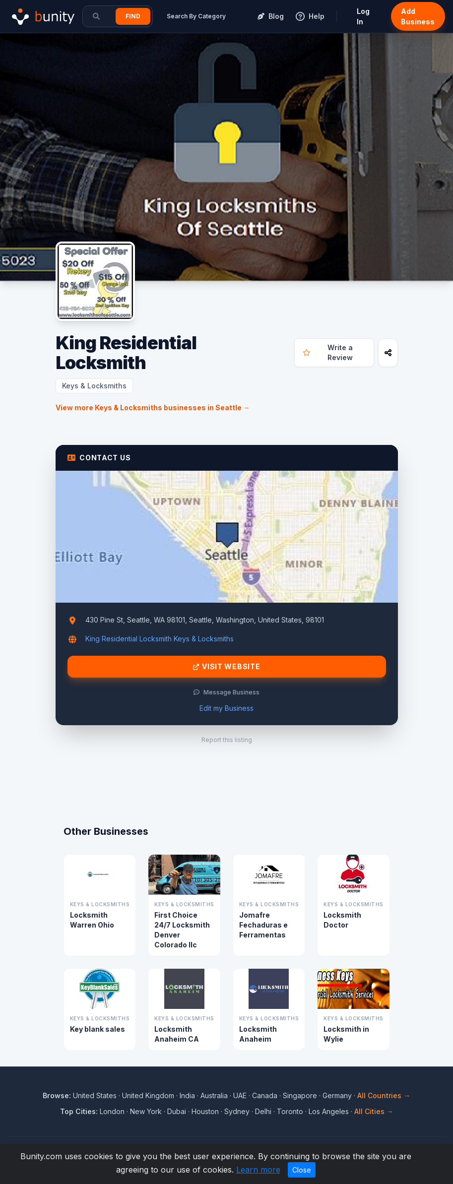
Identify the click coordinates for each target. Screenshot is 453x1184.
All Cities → (373, 1111)
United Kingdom (148, 1095)
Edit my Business (226, 708)
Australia (214, 1095)
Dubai (176, 1111)
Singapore (300, 1095)
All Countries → (383, 1095)
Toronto (290, 1111)
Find (133, 16)
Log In (363, 16)
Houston (205, 1111)
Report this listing (226, 740)
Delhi (263, 1111)
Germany (337, 1095)
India (187, 1095)
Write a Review (328, 352)
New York (146, 1111)
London (112, 1111)
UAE (240, 1095)
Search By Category (196, 16)
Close (301, 1170)
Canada (264, 1095)
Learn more (258, 1170)
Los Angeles (329, 1111)
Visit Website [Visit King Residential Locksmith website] (226, 666)
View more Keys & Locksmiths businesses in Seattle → (153, 407)
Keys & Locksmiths (94, 385)
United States (95, 1095)
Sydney (237, 1111)
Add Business (418, 16)
